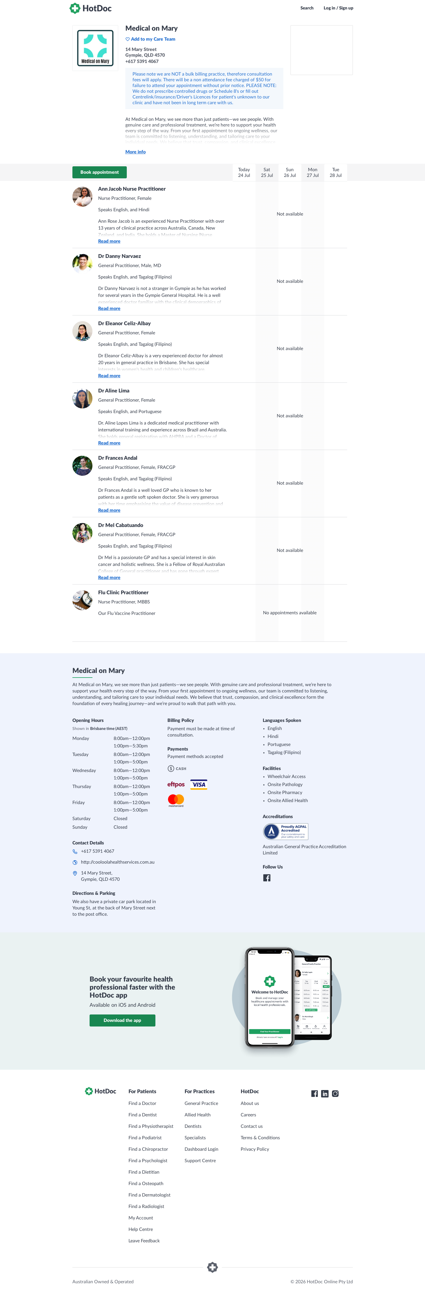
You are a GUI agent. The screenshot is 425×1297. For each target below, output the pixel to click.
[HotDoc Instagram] (335, 1093)
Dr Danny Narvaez (119, 256)
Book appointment (99, 172)
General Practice (201, 1103)
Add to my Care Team (150, 39)
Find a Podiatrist (145, 1138)
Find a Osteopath (146, 1183)
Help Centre (141, 1229)
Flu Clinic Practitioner (123, 592)
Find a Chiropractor (148, 1149)
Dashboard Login (201, 1149)
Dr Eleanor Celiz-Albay (124, 323)
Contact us (252, 1126)
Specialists (195, 1138)
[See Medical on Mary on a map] (322, 50)
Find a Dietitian (144, 1172)
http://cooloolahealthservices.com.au (118, 862)
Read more (109, 241)
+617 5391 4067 (97, 851)
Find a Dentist (143, 1115)
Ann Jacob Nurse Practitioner (132, 189)
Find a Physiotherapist (151, 1126)
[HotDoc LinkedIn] (325, 1093)
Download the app (122, 1020)
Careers (248, 1115)
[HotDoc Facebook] (314, 1093)
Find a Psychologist (148, 1160)
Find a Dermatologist (150, 1195)
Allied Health (198, 1115)
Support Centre (200, 1160)
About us (250, 1103)
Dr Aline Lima (113, 391)
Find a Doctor (142, 1103)
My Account (141, 1218)
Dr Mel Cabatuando (120, 525)
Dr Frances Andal (117, 458)
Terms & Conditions (260, 1138)
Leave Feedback (144, 1241)
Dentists (193, 1126)
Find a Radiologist (146, 1206)
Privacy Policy (255, 1149)
